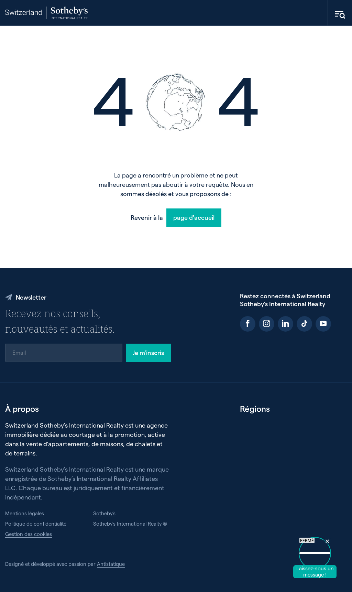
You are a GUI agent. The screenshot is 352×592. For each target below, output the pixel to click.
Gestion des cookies (28, 534)
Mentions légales (24, 513)
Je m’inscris (148, 352)
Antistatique (111, 564)
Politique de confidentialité (35, 523)
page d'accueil (193, 217)
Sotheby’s (104, 513)
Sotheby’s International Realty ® (130, 523)
